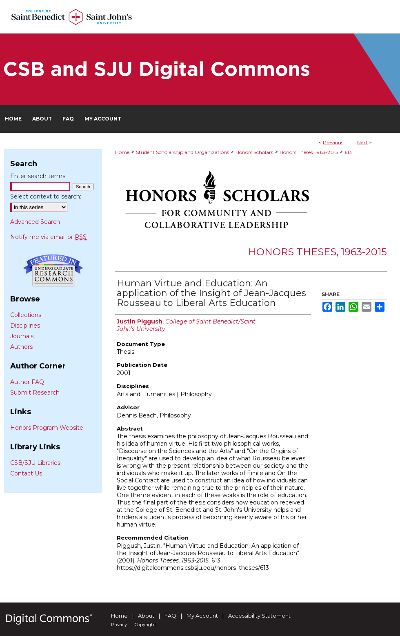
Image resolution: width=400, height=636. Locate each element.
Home (122, 152)
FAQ (170, 615)
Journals (21, 336)
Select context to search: (45, 196)
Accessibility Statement (259, 615)
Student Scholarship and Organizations (182, 152)
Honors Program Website (46, 427)
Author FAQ (27, 382)
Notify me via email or (48, 237)
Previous (333, 142)
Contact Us (26, 473)
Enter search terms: (38, 176)
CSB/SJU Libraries (35, 462)
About (146, 615)
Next (362, 142)
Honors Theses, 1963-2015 (309, 152)
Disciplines (25, 325)
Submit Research (35, 392)
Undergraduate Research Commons (53, 270)
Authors (21, 346)
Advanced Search (35, 221)
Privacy (119, 624)
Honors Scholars (254, 152)
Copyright (145, 624)
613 (348, 152)
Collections (25, 315)
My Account (202, 615)
